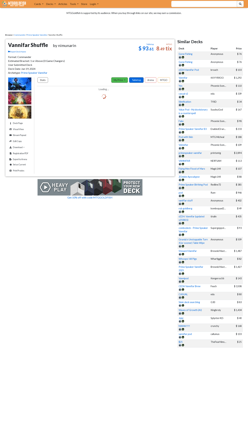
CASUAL (183, 294)
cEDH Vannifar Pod (189, 69)
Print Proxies (16, 170)
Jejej (181, 318)
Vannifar (183, 77)
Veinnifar (183, 144)
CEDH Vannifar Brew (189, 286)
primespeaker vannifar (190, 153)
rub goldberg (185, 208)
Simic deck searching (189, 302)
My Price (118, 80)
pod (181, 192)
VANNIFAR (184, 160)
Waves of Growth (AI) (190, 310)
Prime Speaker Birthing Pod (193, 184)
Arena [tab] (150, 80)
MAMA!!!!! (184, 326)
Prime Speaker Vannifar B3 (193, 129)
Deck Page (16, 123)
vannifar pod (185, 334)
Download (20, 147)
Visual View (16, 129)
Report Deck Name (17, 52)
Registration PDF (18, 153)
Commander (19, 35)
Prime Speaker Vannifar (37, 35)
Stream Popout (17, 135)
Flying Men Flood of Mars (192, 168)
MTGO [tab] (163, 80)
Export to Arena (18, 159)
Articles (62, 3)
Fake (181, 121)
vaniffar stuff (186, 200)
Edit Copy (15, 141)
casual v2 (183, 93)
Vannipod (183, 278)
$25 (181, 341)
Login (93, 3)
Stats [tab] (43, 80)
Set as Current (17, 164)
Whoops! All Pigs (188, 258)
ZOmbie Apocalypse (189, 176)
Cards (37, 3)
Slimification (185, 101)
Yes (180, 85)
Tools (73, 3)
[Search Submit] (240, 4)
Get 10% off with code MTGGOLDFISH (89, 197)
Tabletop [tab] (136, 80)
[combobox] (202, 4)
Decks (50, 3)
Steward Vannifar (188, 251)
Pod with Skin (186, 137)
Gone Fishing (185, 54)
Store (84, 3)
